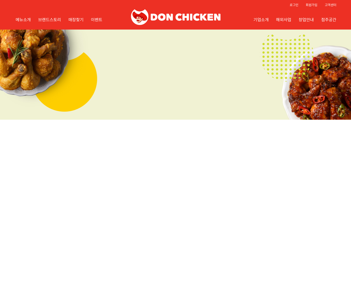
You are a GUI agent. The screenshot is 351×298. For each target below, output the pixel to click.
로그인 (294, 4)
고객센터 (330, 4)
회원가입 (311, 4)
